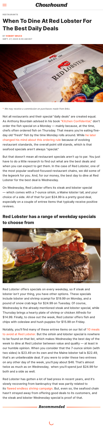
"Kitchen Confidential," (76, 121)
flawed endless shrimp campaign (30, 388)
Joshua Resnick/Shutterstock (86, 281)
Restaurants (10, 15)
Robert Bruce (14, 36)
